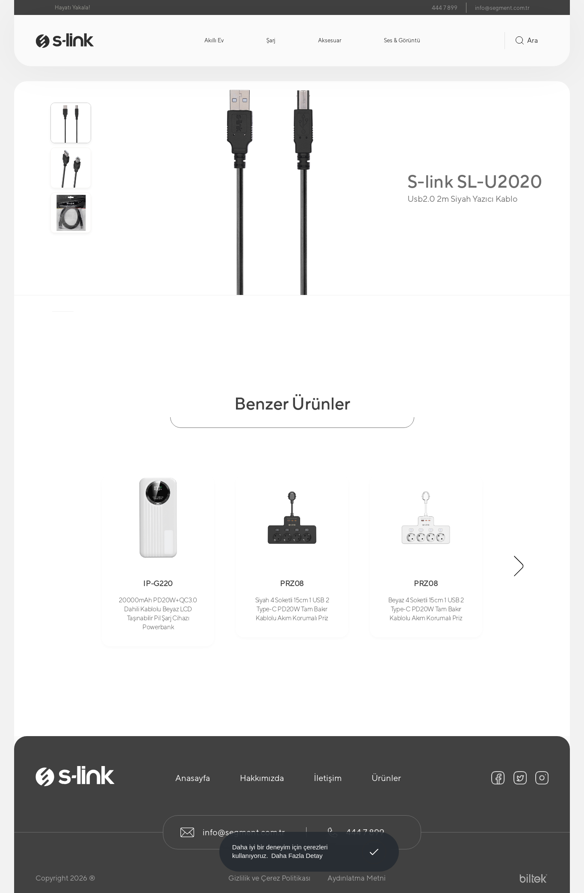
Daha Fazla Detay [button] (296, 855)
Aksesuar (329, 40)
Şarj (270, 40)
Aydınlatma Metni (356, 878)
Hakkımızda (262, 778)
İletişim (328, 778)
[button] (519, 566)
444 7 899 (444, 8)
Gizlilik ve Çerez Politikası (269, 878)
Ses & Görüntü (402, 40)
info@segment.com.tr (502, 8)
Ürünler (386, 778)
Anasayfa (192, 778)
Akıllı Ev (214, 40)
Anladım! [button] (374, 845)
